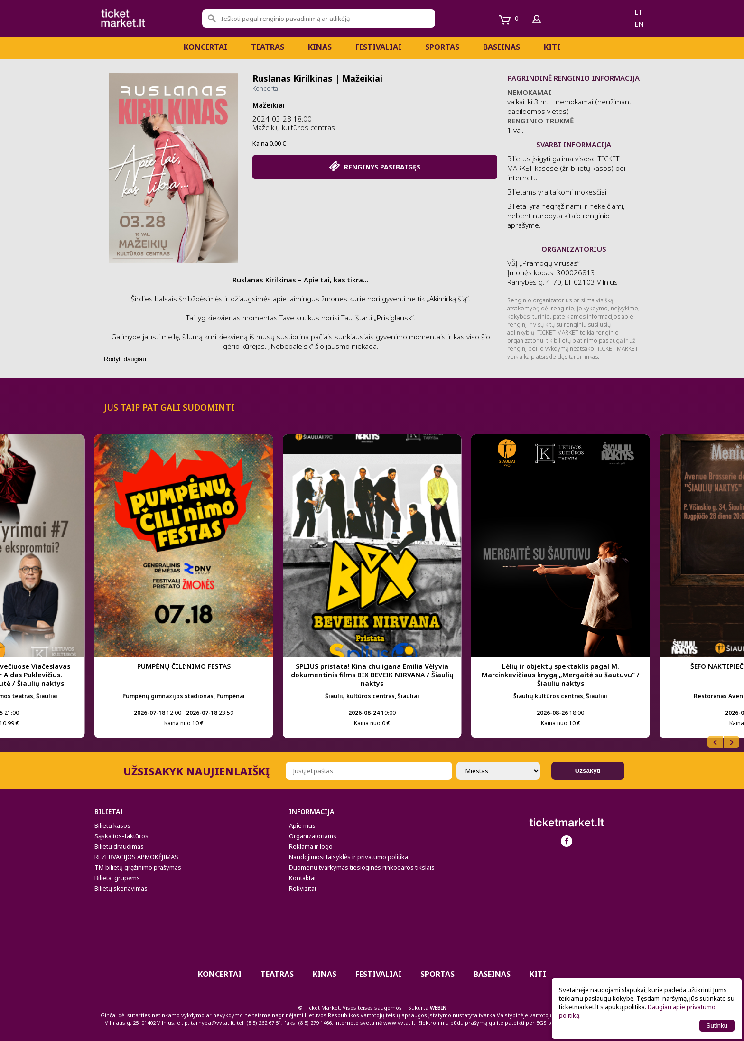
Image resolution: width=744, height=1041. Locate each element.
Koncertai (205, 47)
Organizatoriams (312, 836)
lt (638, 12)
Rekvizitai (302, 888)
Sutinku (717, 1025)
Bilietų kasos (112, 825)
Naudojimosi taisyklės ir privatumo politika (348, 857)
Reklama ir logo (311, 846)
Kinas (320, 47)
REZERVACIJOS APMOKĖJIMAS (136, 857)
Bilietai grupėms (117, 877)
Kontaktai (302, 877)
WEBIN (438, 1007)
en (638, 23)
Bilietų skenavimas (121, 888)
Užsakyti (588, 770)
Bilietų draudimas (119, 846)
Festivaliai (378, 47)
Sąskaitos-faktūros (121, 836)
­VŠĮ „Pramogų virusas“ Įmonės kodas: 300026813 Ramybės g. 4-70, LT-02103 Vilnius (562, 272)
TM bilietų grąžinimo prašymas (137, 867)
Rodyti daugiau (125, 359)
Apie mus (302, 825)
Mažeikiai (268, 105)
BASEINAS (501, 47)
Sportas (442, 47)
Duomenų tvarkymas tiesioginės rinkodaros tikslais (362, 867)
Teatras (267, 47)
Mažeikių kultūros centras (293, 127)
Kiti (552, 47)
